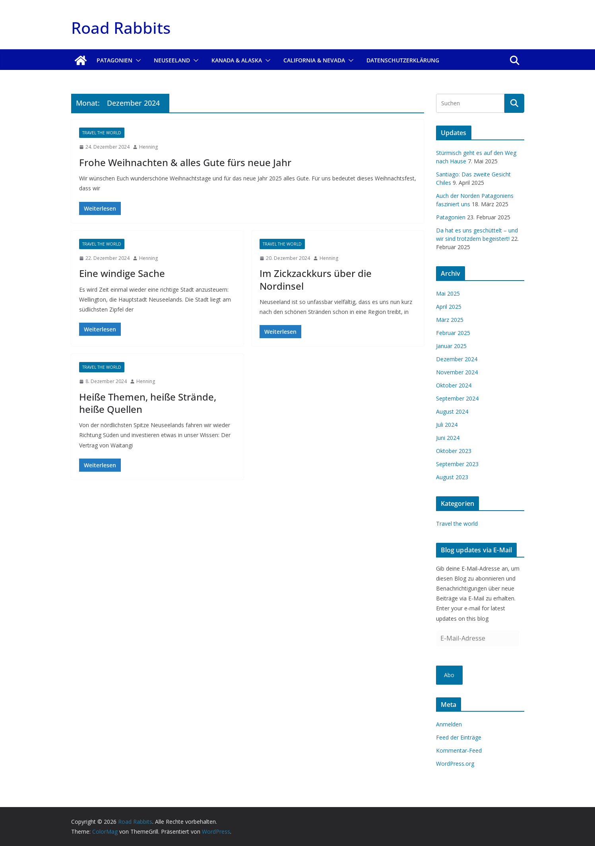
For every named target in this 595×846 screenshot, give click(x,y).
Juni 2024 (447, 437)
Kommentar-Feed (459, 750)
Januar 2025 (451, 346)
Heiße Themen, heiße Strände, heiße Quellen (147, 403)
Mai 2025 (448, 293)
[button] (136, 60)
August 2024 (452, 411)
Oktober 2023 (453, 451)
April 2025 (448, 306)
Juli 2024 (446, 424)
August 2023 (452, 477)
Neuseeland (172, 60)
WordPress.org (455, 763)
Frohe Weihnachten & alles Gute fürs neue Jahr (185, 162)
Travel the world (101, 133)
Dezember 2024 (456, 359)
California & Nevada (314, 60)
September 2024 (457, 398)
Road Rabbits (121, 28)
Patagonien (114, 60)
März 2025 (449, 319)
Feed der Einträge (458, 737)
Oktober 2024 (453, 385)
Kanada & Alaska (236, 60)
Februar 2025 (453, 333)
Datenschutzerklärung (402, 60)
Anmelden (449, 724)
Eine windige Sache (122, 273)
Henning (148, 146)
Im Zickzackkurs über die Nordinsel (316, 279)
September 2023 (457, 464)
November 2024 (457, 372)
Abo (449, 675)
